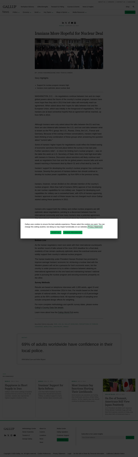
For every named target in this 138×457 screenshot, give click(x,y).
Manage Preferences (72, 232)
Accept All (56, 232)
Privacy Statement (95, 227)
